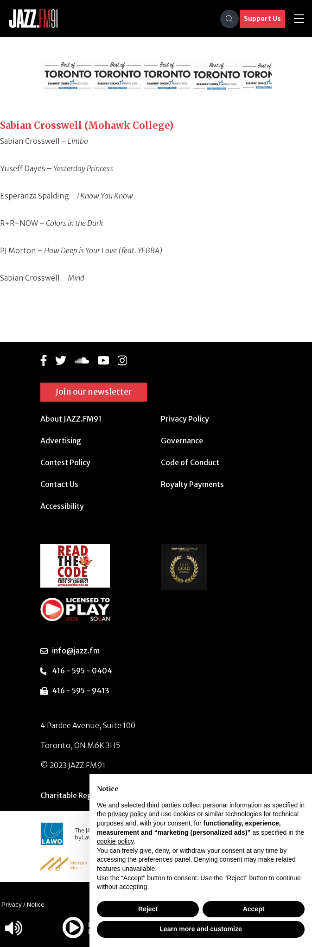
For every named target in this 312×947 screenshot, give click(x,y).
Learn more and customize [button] (200, 929)
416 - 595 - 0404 (82, 670)
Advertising (60, 440)
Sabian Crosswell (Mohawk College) (86, 125)
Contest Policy (65, 462)
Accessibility (62, 506)
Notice (36, 904)
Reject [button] (148, 909)
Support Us (262, 18)
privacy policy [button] (127, 814)
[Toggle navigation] (299, 18)
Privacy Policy (185, 418)
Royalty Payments (192, 484)
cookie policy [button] (115, 841)
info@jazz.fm (76, 650)
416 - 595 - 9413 (80, 690)
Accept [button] (254, 909)
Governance (182, 440)
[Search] (229, 19)
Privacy (11, 904)
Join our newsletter (94, 391)
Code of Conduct (190, 462)
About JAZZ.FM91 (71, 418)
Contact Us (59, 484)
